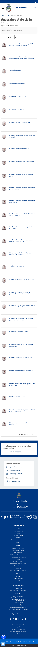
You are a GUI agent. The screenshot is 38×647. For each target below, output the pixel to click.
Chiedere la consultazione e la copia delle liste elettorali (21, 345)
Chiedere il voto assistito (16, 266)
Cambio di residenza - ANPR (17, 96)
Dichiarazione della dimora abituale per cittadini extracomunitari (20, 254)
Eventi (18, 581)
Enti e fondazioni (18, 535)
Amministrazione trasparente (18, 590)
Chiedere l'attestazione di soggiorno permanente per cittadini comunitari (19, 293)
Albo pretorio (18, 588)
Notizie (18, 576)
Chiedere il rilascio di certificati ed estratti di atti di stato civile (22, 188)
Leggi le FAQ (18, 627)
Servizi (7, 15)
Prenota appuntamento (18, 625)
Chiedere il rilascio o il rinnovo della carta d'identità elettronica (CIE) (21, 241)
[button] (35, 2)
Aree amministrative (18, 529)
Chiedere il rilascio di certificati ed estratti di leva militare (22, 201)
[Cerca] (35, 7)
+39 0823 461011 (18, 603)
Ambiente (18, 568)
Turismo (18, 559)
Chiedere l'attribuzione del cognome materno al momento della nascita (22, 306)
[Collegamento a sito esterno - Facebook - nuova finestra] (13, 619)
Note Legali (18, 641)
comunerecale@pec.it (18, 605)
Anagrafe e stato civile (16, 15)
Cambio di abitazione (15, 70)
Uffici (18, 533)
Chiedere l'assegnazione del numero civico (21, 279)
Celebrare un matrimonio (16, 109)
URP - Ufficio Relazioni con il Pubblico (18, 609)
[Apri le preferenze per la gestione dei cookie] (3, 644)
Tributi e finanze (18, 566)
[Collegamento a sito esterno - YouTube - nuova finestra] (16, 619)
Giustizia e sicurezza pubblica (18, 564)
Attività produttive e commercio (18, 555)
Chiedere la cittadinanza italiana (18, 331)
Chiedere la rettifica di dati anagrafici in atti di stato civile (22, 384)
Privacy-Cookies (9, 641)
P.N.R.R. (18, 634)
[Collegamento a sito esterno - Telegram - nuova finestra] (22, 619)
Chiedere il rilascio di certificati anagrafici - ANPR (21, 175)
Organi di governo (18, 531)
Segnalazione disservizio (18, 629)
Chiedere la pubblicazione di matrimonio (21, 371)
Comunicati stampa (18, 578)
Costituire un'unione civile (17, 397)
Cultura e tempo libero (18, 550)
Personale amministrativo (18, 540)
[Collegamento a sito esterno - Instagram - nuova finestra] (19, 619)
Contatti (18, 594)
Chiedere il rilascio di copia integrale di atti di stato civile (22, 227)
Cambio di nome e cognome (17, 83)
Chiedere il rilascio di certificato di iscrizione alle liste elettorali (22, 214)
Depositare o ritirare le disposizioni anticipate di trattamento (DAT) (22, 410)
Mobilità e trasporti (18, 561)
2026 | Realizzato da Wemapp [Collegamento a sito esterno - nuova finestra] (19, 645)
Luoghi (18, 542)
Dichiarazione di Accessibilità (18, 631)
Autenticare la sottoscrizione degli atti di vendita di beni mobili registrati (21, 44)
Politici (18, 538)
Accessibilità (32, 641)
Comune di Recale (20, 7)
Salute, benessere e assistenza (18, 570)
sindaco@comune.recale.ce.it (18, 607)
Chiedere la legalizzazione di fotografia (20, 358)
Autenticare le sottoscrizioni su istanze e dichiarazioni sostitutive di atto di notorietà (21, 58)
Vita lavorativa (18, 553)
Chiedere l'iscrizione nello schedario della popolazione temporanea (21, 319)
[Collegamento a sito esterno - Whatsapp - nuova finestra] (25, 619)
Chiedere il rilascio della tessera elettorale (21, 161)
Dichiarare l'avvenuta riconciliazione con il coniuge (21, 424)
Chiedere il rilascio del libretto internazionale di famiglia (22, 136)
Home (2, 15)
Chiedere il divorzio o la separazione (19, 122)
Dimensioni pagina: (24, 434)
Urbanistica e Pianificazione (18, 557)
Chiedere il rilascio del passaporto (19, 148)
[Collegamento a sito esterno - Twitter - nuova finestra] (10, 619)
